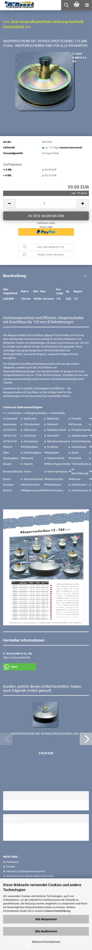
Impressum (12, 862)
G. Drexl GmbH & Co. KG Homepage (27, 831)
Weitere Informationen (46, 941)
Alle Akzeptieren (46, 919)
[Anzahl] (46, 203)
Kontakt (10, 866)
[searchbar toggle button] (66, 5)
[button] (9, 203)
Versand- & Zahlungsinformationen (25, 871)
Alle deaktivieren (46, 931)
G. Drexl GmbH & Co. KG (79, 57)
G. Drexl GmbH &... (17, 805)
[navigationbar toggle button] (87, 5)
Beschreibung (14, 276)
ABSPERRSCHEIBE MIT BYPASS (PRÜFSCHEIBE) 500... (46, 733)
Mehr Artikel (13, 835)
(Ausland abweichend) (70, 147)
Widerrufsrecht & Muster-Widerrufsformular (30, 876)
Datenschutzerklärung (57, 910)
